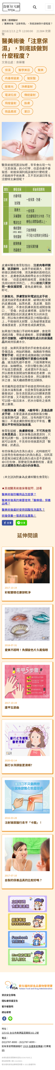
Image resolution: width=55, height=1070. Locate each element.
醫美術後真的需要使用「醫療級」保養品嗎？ (26, 502)
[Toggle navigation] (49, 7)
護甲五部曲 (12, 707)
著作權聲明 (7, 1006)
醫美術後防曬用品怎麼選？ (19, 494)
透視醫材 (13, 20)
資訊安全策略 (9, 995)
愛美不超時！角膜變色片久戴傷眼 (26, 650)
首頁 (4, 20)
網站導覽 (6, 1012)
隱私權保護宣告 (10, 1000)
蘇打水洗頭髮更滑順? (18, 765)
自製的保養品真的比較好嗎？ (23, 880)
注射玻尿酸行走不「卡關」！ (23, 823)
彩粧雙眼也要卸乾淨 (18, 592)
